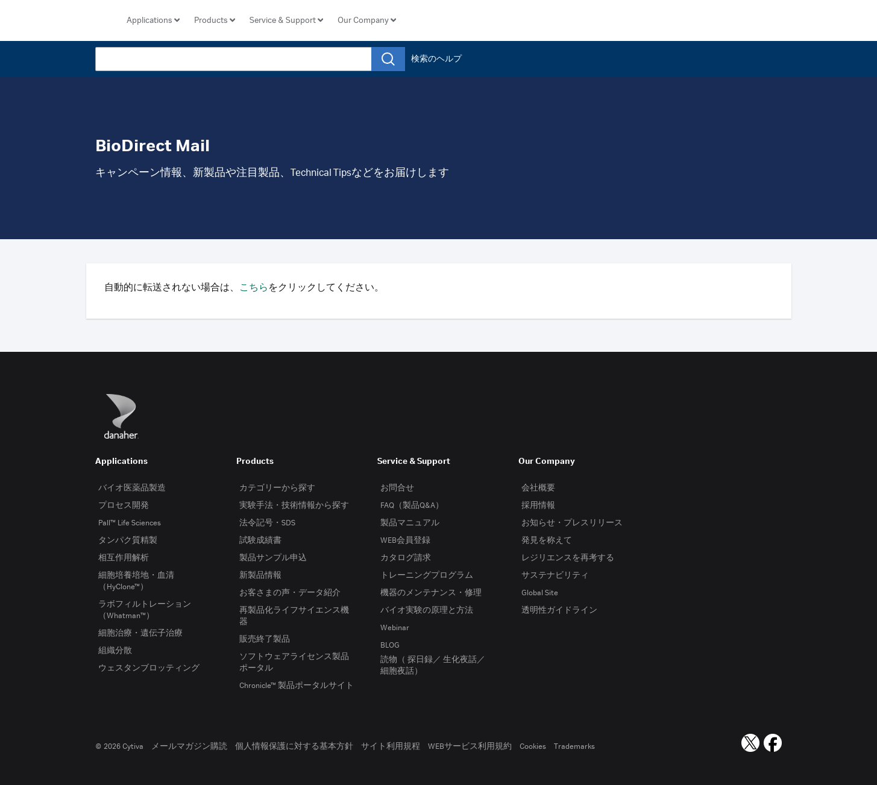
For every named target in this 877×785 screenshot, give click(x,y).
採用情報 (538, 505)
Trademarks (574, 746)
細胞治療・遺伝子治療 (140, 633)
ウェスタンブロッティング (149, 668)
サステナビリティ (555, 575)
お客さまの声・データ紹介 (290, 593)
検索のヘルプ (436, 59)
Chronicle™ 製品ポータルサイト (296, 685)
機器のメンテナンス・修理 (431, 593)
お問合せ (397, 488)
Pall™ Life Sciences (129, 523)
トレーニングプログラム (426, 575)
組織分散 (115, 650)
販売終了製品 (264, 639)
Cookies (533, 746)
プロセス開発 (123, 505)
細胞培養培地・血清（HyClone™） (136, 581)
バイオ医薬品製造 (132, 488)
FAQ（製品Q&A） (412, 505)
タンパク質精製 (127, 540)
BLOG (390, 645)
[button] (153, 20)
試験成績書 (260, 540)
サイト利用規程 (390, 746)
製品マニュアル (409, 523)
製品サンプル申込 (273, 558)
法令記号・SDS (267, 523)
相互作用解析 (123, 558)
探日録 (420, 659)
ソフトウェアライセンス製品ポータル (294, 662)
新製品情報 (260, 575)
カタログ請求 (405, 558)
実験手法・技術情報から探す (294, 505)
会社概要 (538, 488)
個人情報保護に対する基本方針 (294, 746)
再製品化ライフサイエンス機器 (294, 616)
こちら (253, 288)
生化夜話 (460, 659)
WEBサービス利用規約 (470, 746)
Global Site (539, 593)
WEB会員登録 (405, 540)
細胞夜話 (397, 671)
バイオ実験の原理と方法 (426, 610)
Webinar (394, 628)
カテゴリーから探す (277, 488)
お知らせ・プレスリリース (572, 523)
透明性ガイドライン (559, 610)
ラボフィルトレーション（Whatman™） (144, 610)
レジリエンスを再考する (567, 558)
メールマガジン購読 (189, 746)
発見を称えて (546, 540)
